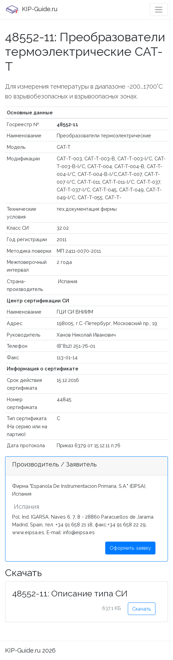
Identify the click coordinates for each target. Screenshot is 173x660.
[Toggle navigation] (159, 9)
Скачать (141, 609)
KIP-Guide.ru (31, 9)
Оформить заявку (130, 548)
